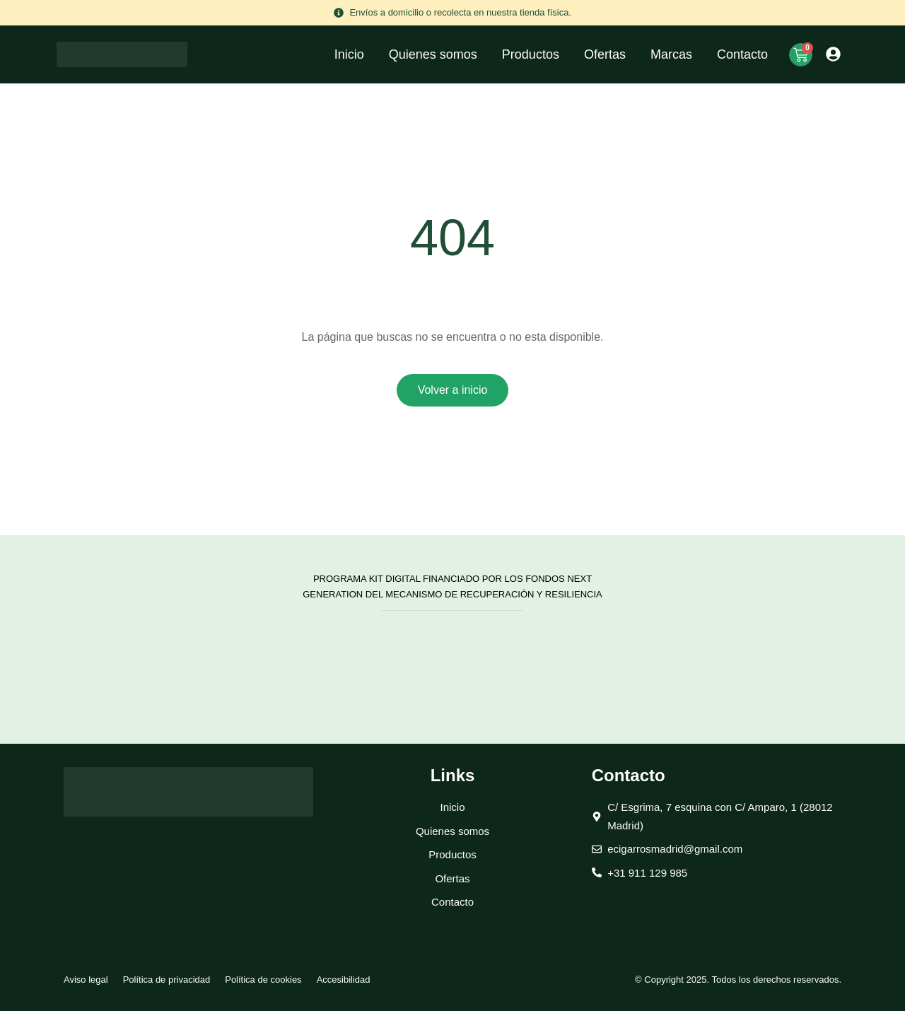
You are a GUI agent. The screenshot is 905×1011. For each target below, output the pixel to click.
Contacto (742, 54)
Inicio (349, 54)
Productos (530, 54)
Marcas (671, 54)
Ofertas (605, 54)
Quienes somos (433, 54)
